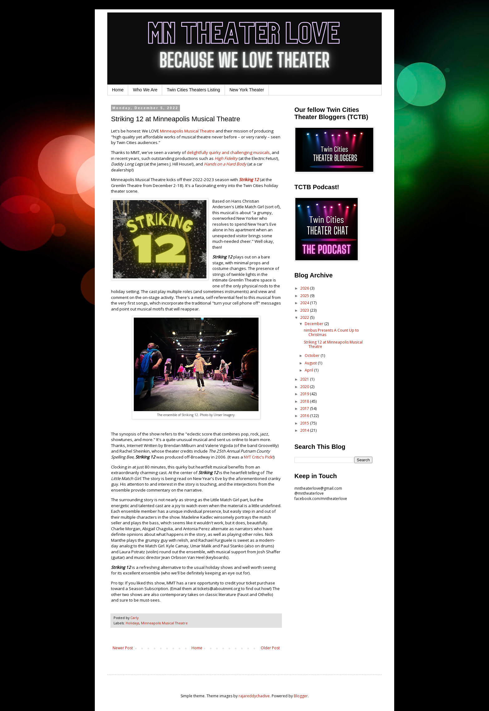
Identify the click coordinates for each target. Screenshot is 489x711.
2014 (305, 430)
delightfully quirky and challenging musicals (228, 152)
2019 (305, 393)
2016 (305, 415)
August (311, 363)
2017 (305, 408)
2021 (305, 379)
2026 (305, 288)
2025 (305, 295)
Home (117, 89)
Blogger (301, 696)
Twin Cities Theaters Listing (193, 89)
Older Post (270, 648)
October (313, 355)
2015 (305, 423)
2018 (305, 401)
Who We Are (145, 89)
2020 (305, 386)
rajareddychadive (254, 696)
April (309, 370)
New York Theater (247, 89)
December (314, 323)
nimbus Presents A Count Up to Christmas (331, 332)
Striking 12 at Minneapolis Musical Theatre (333, 344)
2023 (305, 310)
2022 (305, 317)
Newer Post (123, 648)
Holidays (132, 623)
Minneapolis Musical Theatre (187, 131)
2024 (305, 302)
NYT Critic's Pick (258, 457)
